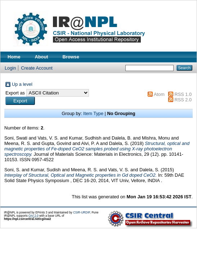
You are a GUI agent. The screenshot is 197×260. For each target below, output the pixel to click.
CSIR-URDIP (81, 212)
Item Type (93, 113)
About (41, 57)
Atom (159, 94)
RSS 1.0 (183, 94)
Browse (71, 57)
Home (14, 57)
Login (10, 68)
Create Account (37, 68)
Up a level (22, 84)
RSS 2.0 (183, 99)
